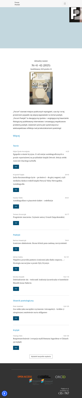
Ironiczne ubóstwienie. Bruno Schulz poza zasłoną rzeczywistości (40, 243)
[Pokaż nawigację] (65, 4)
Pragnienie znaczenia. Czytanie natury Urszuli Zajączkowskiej (38, 217)
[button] (4, 393)
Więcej (16, 135)
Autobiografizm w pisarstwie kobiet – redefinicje (33, 200)
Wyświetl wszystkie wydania (41, 356)
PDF (16, 167)
